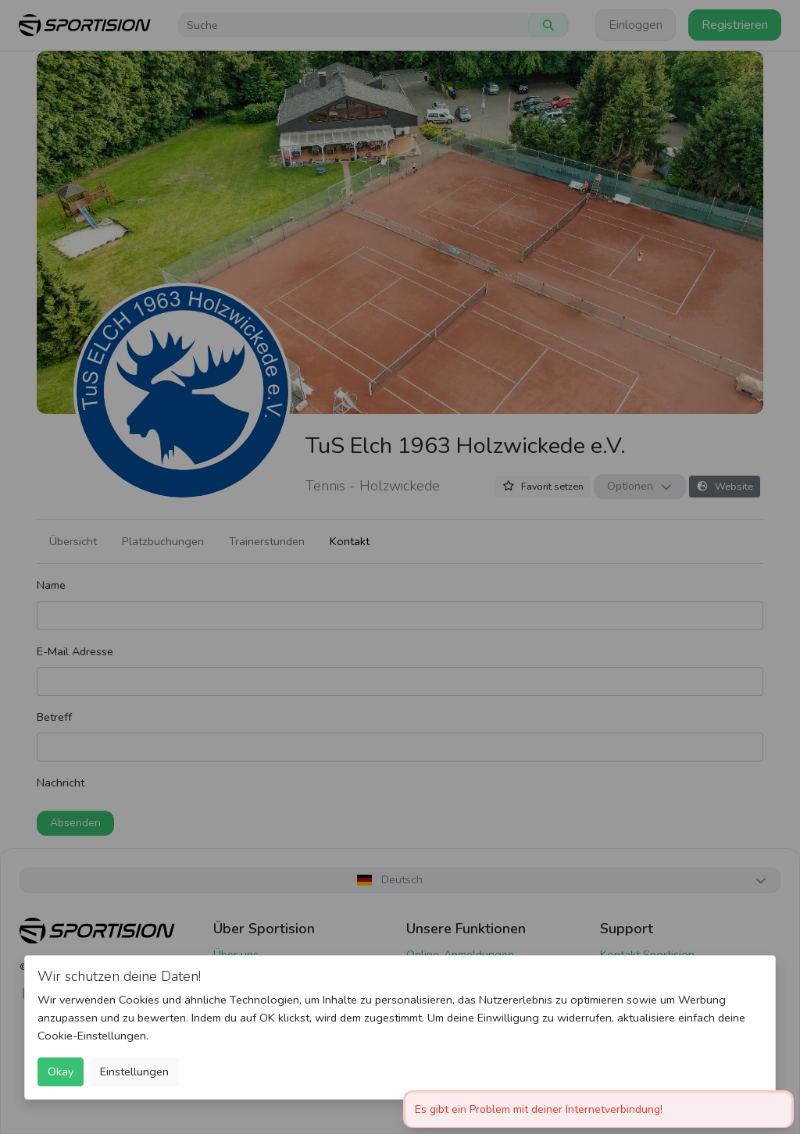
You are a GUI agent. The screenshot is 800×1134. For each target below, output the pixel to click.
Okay (60, 1071)
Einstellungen (134, 1071)
